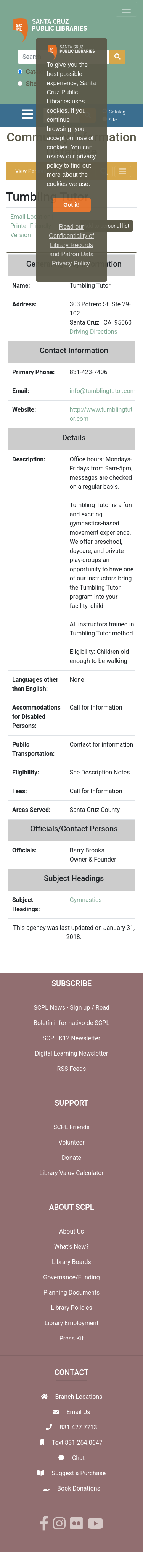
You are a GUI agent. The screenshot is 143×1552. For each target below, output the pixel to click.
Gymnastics (86, 900)
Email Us (78, 1412)
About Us (71, 1231)
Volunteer (71, 1142)
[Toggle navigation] (126, 9)
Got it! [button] (71, 205)
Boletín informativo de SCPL (71, 1023)
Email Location (30, 216)
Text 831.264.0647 (77, 1442)
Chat (78, 1457)
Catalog (32, 71)
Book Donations (78, 1488)
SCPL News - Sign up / (65, 1007)
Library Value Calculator (71, 1173)
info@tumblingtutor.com (103, 390)
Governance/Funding (71, 1277)
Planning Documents (71, 1292)
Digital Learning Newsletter (71, 1053)
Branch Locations (79, 1396)
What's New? (71, 1246)
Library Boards (71, 1262)
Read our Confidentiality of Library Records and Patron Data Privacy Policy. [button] (71, 245)
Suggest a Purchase (79, 1473)
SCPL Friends (71, 1127)
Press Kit (71, 1338)
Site (27, 83)
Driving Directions (93, 331)
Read (102, 1007)
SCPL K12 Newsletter (72, 1038)
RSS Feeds (71, 1068)
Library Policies (71, 1307)
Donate (71, 1157)
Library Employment (72, 1323)
